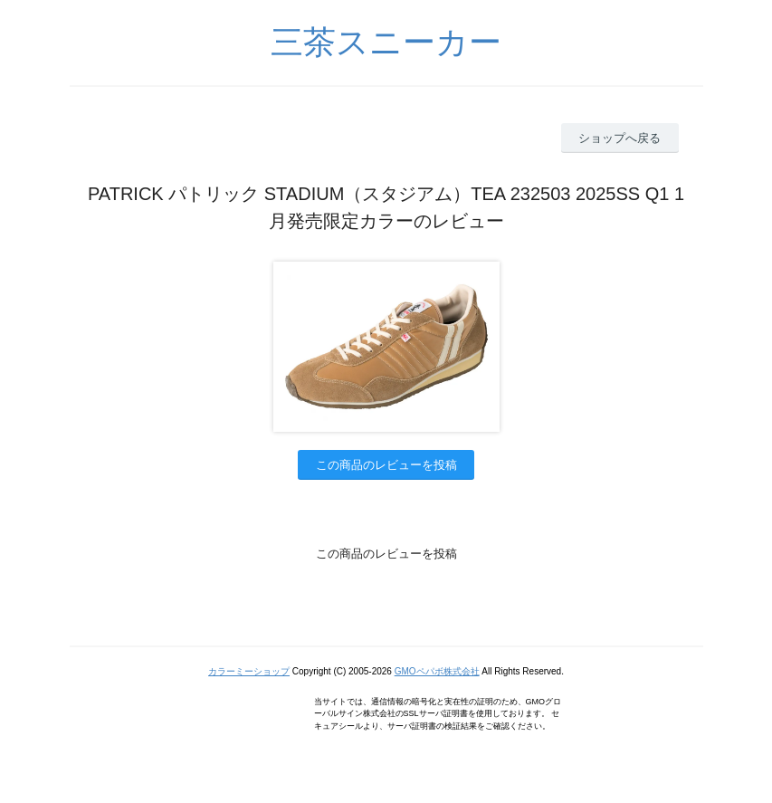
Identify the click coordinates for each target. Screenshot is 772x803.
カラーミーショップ (249, 671)
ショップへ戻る (619, 138)
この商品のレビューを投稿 (386, 465)
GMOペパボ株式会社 (437, 671)
